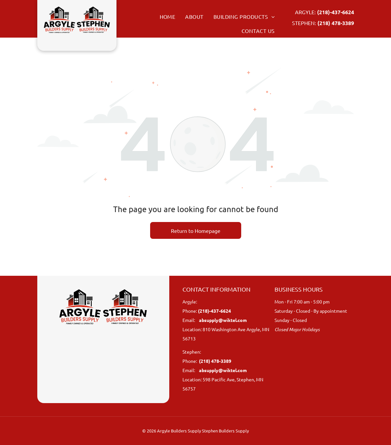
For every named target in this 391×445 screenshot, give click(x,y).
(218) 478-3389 (335, 22)
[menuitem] (163, 16)
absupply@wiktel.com (223, 320)
